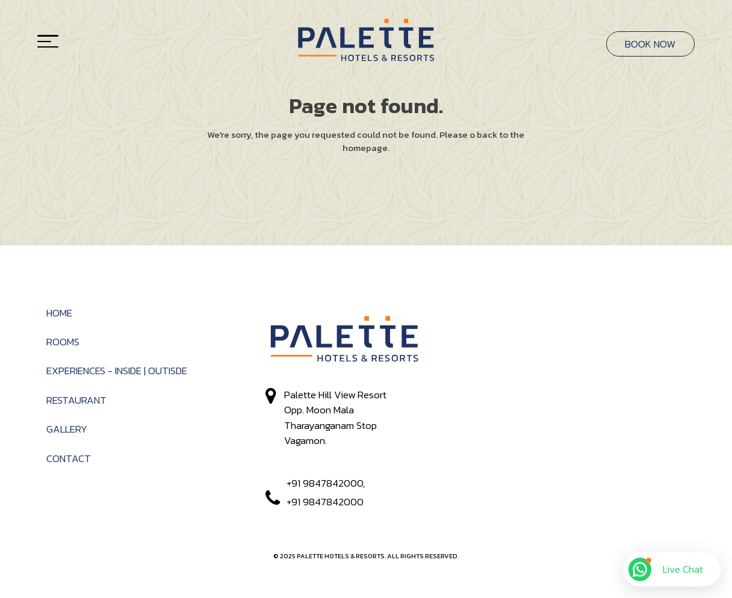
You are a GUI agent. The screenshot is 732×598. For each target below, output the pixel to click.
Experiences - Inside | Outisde (116, 370)
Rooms (62, 342)
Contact (68, 458)
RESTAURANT (76, 400)
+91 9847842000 (324, 502)
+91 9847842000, (324, 483)
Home (59, 313)
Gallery (66, 429)
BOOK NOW (650, 44)
